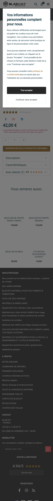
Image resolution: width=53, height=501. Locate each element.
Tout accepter (26, 90)
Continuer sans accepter (26, 100)
